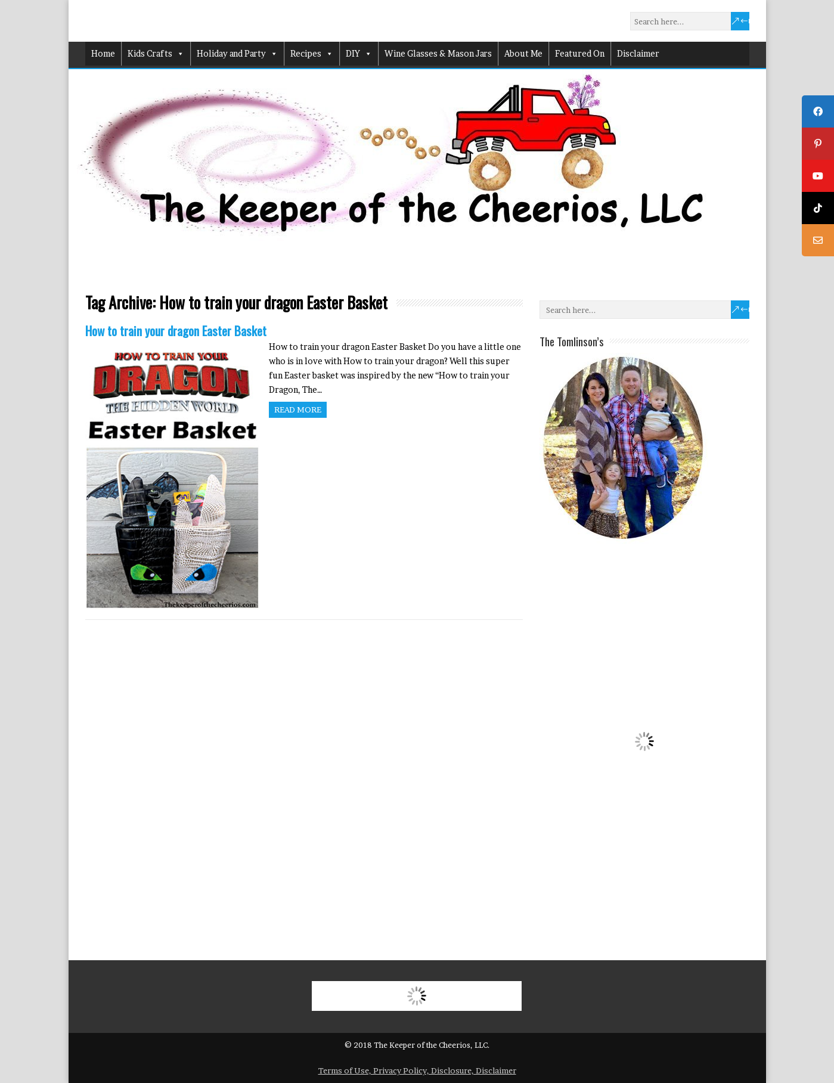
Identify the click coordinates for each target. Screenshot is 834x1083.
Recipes (311, 54)
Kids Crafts (156, 54)
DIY (359, 54)
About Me (523, 53)
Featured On (579, 53)
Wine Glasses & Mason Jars (438, 53)
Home (103, 53)
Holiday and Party (237, 54)
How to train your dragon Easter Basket (175, 330)
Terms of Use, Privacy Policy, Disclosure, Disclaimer (417, 1070)
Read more (297, 409)
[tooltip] (818, 111)
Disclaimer (638, 53)
